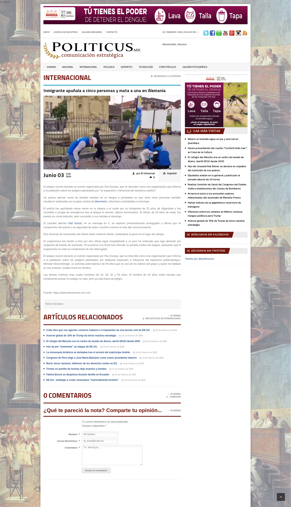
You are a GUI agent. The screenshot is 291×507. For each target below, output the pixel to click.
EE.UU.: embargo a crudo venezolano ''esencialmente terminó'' (82, 380)
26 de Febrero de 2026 (165, 330)
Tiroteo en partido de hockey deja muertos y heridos (76, 368)
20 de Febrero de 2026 (145, 353)
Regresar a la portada (166, 76)
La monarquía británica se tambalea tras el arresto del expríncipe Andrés (88, 352)
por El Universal (143, 173)
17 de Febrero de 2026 (121, 369)
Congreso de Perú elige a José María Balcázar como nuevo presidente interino (91, 357)
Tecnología (146, 66)
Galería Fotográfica (194, 66)
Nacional (67, 66)
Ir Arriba (174, 315)
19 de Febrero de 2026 (151, 358)
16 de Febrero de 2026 (124, 375)
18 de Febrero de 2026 (132, 364)
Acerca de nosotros (66, 32)
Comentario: (71, 448)
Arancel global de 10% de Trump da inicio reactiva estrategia (81, 335)
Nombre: (73, 434)
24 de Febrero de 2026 (155, 341)
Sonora (51, 66)
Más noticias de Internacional (162, 318)
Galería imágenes (92, 32)
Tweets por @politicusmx (199, 258)
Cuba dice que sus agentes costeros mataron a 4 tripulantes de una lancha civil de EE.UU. (98, 330)
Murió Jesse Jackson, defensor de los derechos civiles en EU (81, 363)
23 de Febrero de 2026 (112, 347)
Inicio (46, 32)
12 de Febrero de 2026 (133, 380)
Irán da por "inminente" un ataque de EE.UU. (72, 346)
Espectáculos (167, 66)
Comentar (173, 397)
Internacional (88, 66)
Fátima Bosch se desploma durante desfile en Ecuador (77, 374)
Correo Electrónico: (67, 441)
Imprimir (170, 173)
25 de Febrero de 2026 (131, 336)
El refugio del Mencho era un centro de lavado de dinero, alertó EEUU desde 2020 (93, 341)
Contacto (111, 32)
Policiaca (108, 66)
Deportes (126, 66)
